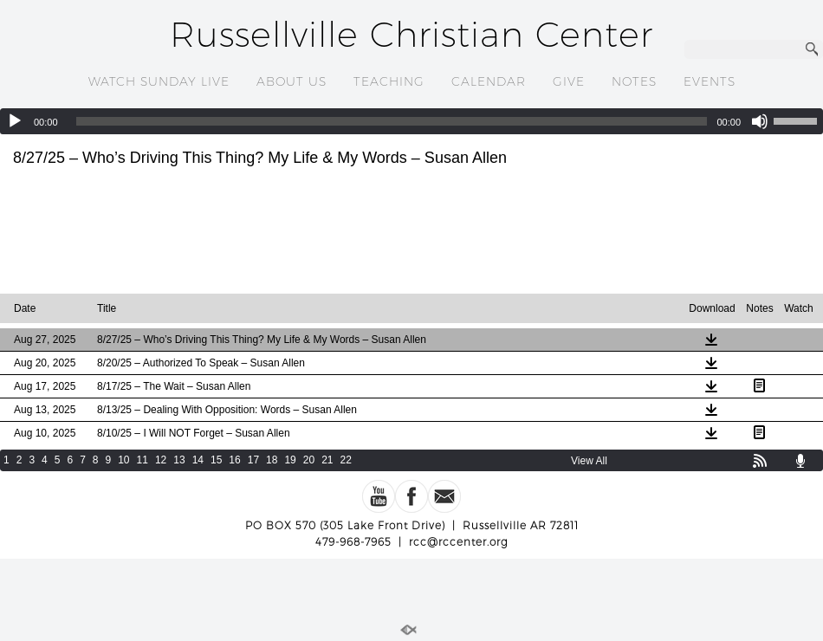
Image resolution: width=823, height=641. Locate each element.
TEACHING (388, 81)
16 (234, 460)
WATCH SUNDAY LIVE (159, 81)
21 (327, 460)
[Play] (14, 121)
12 (160, 460)
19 (289, 460)
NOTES (634, 81)
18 (271, 460)
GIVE (569, 81)
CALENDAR (488, 81)
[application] (411, 121)
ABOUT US (291, 81)
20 (308, 460)
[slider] (392, 121)
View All (589, 461)
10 (123, 460)
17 (253, 460)
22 (346, 460)
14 (198, 460)
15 (216, 460)
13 (179, 460)
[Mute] (759, 121)
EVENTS (710, 81)
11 (142, 460)
